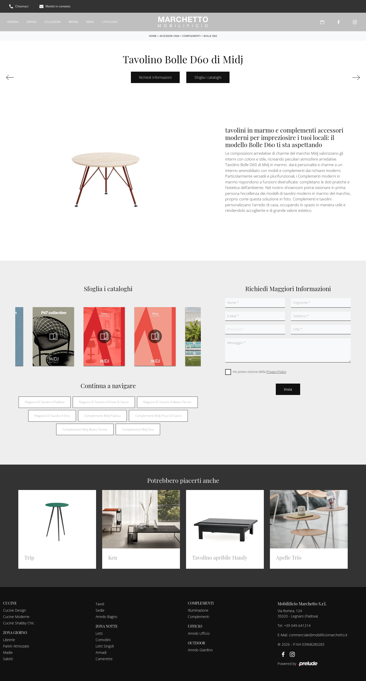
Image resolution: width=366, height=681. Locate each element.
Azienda (13, 22)
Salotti (8, 658)
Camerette (104, 658)
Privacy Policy (276, 371)
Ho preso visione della (259, 371)
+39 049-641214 (297, 625)
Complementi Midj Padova (102, 416)
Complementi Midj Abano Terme (85, 429)
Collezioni (52, 22)
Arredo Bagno (106, 616)
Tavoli (100, 603)
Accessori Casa (169, 36)
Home (153, 36)
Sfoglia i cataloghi (207, 77)
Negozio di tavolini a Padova (44, 402)
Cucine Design (14, 610)
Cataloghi (109, 22)
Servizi (31, 22)
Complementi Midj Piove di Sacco (158, 416)
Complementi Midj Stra (138, 429)
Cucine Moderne (16, 616)
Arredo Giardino (200, 649)
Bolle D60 (210, 36)
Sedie (100, 610)
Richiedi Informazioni (155, 77)
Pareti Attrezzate (16, 646)
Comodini (103, 639)
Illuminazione (198, 610)
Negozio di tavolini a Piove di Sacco (104, 402)
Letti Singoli (105, 646)
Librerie (9, 639)
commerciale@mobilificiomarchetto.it (318, 634)
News (90, 22)
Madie (8, 652)
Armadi (101, 652)
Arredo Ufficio (199, 633)
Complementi (191, 36)
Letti (99, 633)
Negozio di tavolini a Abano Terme (167, 402)
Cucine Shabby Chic (18, 623)
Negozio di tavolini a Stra (52, 416)
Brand (73, 22)
